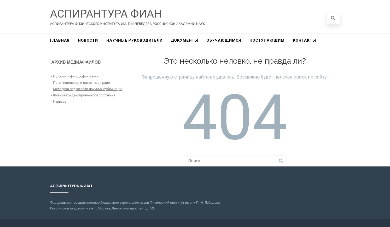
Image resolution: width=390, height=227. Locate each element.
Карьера (59, 101)
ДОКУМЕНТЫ (184, 40)
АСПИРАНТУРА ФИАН (106, 13)
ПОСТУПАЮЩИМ (266, 40)
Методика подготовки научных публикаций (87, 89)
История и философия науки (75, 76)
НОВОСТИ (88, 40)
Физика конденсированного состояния (84, 95)
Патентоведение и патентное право (81, 83)
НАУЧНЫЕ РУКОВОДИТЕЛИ (134, 40)
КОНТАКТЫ (304, 40)
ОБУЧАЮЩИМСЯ (224, 40)
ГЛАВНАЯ (60, 40)
